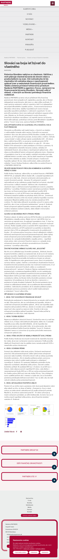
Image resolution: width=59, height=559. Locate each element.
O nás (29, 14)
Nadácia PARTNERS (9, 57)
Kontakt (29, 39)
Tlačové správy (21, 57)
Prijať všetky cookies (20, 552)
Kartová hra (29, 9)
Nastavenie (45, 552)
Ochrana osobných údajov (29, 515)
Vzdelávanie (29, 24)
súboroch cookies (29, 548)
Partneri (29, 34)
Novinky (29, 19)
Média (29, 29)
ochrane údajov (40, 548)
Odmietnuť (34, 552)
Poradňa (29, 45)
